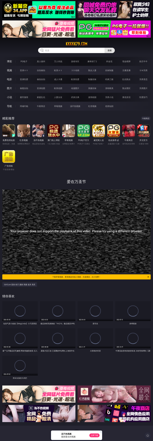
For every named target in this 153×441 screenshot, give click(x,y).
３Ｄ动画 (75, 70)
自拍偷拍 (41, 70)
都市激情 (24, 97)
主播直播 (126, 70)
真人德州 (41, 61)
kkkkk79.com (76, 43)
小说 (9, 97)
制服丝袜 (92, 79)
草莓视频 (58, 106)
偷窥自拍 (24, 88)
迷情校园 (92, 97)
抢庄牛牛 (143, 61)
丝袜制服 (109, 70)
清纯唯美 (109, 88)
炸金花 (109, 61)
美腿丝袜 (92, 88)
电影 (9, 79)
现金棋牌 (126, 61)
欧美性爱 (75, 79)
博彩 (9, 61)
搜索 (110, 50)
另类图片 (143, 88)
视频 (9, 70)
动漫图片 (75, 88)
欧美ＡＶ (58, 70)
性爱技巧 (143, 97)
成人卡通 (58, 79)
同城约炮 (24, 106)
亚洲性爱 (24, 79)
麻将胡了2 (92, 61)
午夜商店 (41, 106)
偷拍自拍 (41, 79)
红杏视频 (92, 106)
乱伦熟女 (126, 79)
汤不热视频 (75, 106)
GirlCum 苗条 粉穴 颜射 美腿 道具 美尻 (19, 284)
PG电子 (24, 61)
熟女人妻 (92, 70)
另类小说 (109, 97)
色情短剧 (109, 106)
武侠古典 (75, 97)
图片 (9, 88)
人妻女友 (58, 97)
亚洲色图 (41, 88)
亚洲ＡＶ (24, 70)
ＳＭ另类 (143, 70)
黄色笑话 (126, 97)
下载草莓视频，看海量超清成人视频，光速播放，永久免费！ (100, 276)
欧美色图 (58, 88)
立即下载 (94, 435)
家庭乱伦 (41, 97)
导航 (9, 106)
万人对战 (58, 61)
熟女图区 (126, 88)
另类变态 (143, 79)
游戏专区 (75, 61)
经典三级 (109, 79)
